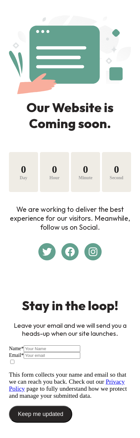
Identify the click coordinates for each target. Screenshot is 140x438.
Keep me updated (40, 414)
